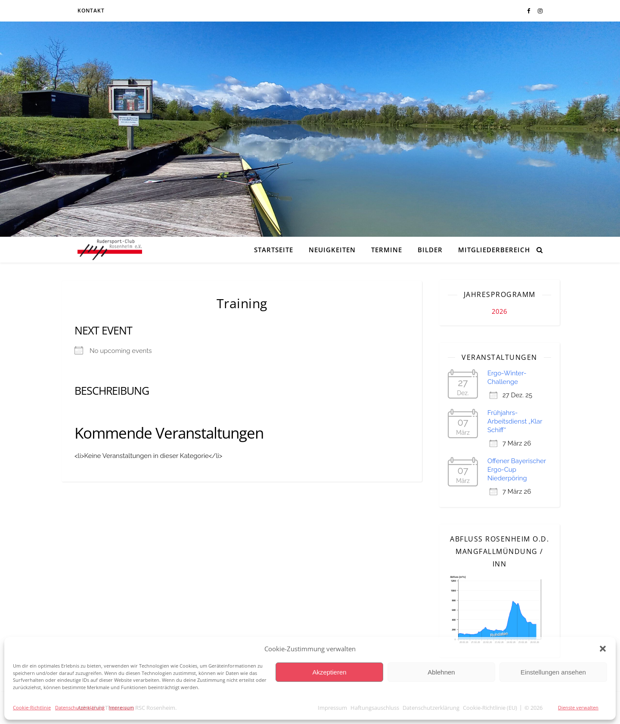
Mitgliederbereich (494, 249)
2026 (499, 311)
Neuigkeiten (332, 249)
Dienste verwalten (578, 707)
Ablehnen (441, 672)
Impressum (121, 707)
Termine (386, 249)
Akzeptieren (329, 672)
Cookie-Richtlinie (32, 707)
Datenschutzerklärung (80, 707)
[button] (602, 648)
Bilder (430, 249)
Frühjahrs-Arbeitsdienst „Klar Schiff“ (514, 421)
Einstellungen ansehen (553, 672)
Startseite (273, 249)
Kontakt (91, 10)
